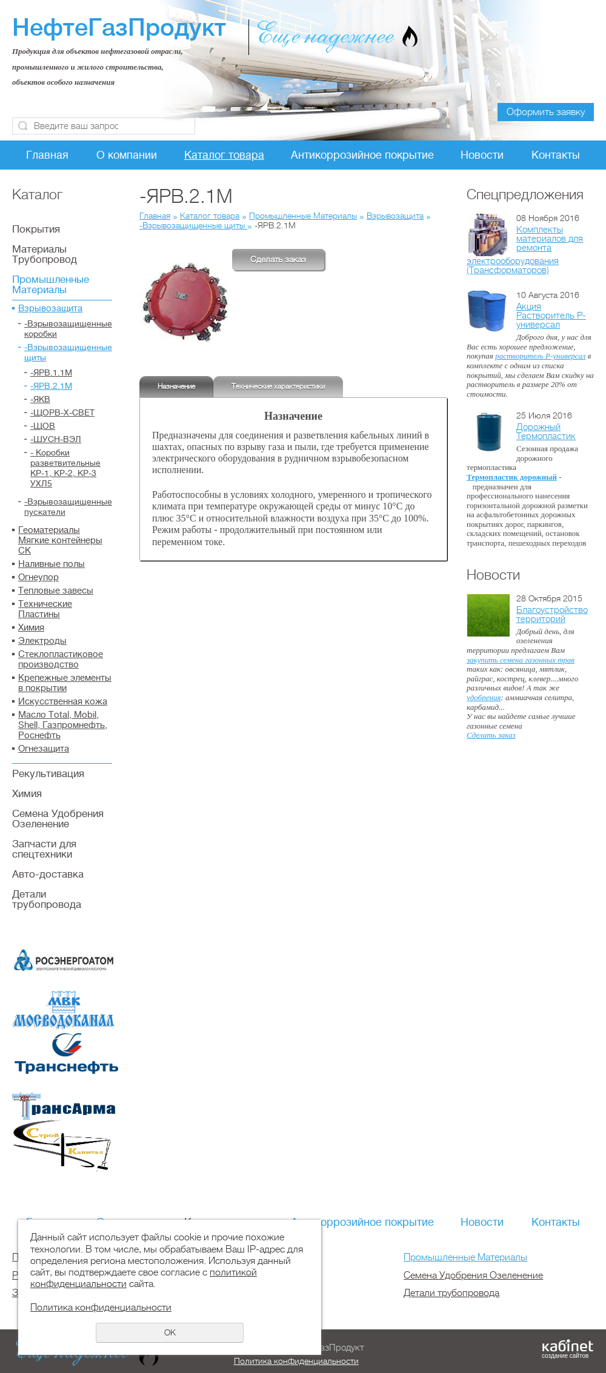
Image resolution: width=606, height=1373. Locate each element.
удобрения (484, 697)
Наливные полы (51, 564)
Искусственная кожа (62, 701)
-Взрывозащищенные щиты (68, 352)
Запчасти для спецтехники (44, 849)
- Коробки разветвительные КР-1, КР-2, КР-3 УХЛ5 (65, 468)
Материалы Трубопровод (44, 254)
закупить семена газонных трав (520, 659)
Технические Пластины (45, 609)
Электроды (42, 641)
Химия (31, 628)
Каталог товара (224, 155)
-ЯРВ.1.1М (51, 372)
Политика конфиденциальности (296, 1361)
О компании (126, 155)
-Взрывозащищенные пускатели (68, 507)
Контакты (555, 155)
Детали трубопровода (46, 899)
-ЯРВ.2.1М (51, 386)
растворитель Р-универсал (540, 355)
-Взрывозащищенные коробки (68, 329)
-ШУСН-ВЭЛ (55, 439)
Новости (482, 155)
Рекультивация (48, 773)
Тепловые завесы (55, 591)
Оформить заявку (546, 112)
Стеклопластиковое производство (60, 659)
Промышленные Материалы (50, 285)
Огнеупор (38, 577)
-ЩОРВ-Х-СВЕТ (62, 412)
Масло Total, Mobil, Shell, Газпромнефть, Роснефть (62, 725)
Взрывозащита (50, 308)
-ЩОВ (42, 426)
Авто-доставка (48, 874)
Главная (47, 155)
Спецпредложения (525, 194)
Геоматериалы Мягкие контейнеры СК (60, 540)
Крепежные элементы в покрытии (65, 683)
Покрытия (36, 229)
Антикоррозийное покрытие (362, 155)
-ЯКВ (40, 399)
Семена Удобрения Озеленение (58, 819)
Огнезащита (43, 749)
